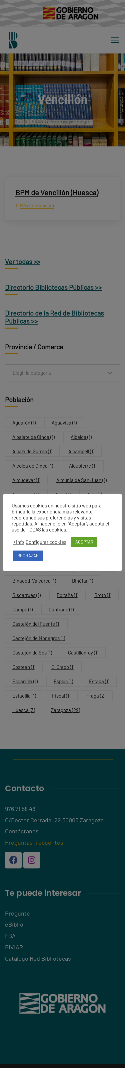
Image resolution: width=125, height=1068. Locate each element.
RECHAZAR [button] (28, 555)
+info (18, 542)
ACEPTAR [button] (84, 542)
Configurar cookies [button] (46, 542)
